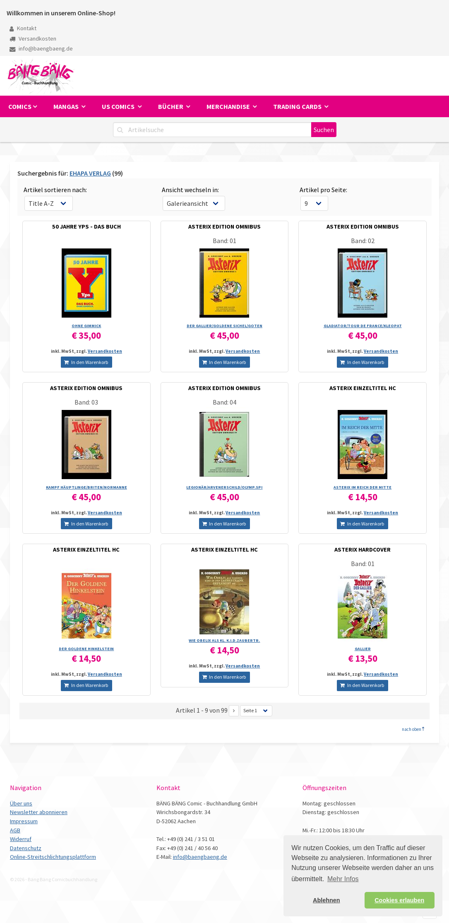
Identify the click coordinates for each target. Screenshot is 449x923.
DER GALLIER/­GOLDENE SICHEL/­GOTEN (224, 325)
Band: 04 (224, 402)
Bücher (171, 106)
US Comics (119, 106)
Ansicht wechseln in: (190, 190)
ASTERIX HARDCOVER (362, 549)
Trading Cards (298, 106)
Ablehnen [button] (326, 900)
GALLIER (363, 648)
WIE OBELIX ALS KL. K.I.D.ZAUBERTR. (224, 640)
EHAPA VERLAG (90, 173)
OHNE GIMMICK (86, 325)
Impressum (24, 821)
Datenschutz (25, 848)
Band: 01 (224, 240)
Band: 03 (86, 402)
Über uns (21, 803)
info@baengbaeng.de (41, 48)
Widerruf (20, 839)
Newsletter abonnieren (38, 812)
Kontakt (23, 28)
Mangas (66, 106)
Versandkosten (33, 38)
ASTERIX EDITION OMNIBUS (224, 226)
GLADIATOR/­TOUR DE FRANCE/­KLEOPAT (363, 325)
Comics (19, 106)
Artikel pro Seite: (323, 190)
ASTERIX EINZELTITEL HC (362, 388)
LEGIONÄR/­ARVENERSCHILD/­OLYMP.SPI (224, 487)
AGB (15, 830)
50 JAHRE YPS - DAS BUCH (86, 226)
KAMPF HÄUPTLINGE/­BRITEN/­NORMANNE (86, 487)
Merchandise (228, 106)
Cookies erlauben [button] (399, 900)
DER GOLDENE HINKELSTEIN (86, 648)
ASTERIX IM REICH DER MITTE (362, 487)
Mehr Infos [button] (343, 878)
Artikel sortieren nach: (55, 190)
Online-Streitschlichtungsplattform (53, 856)
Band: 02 (363, 240)
